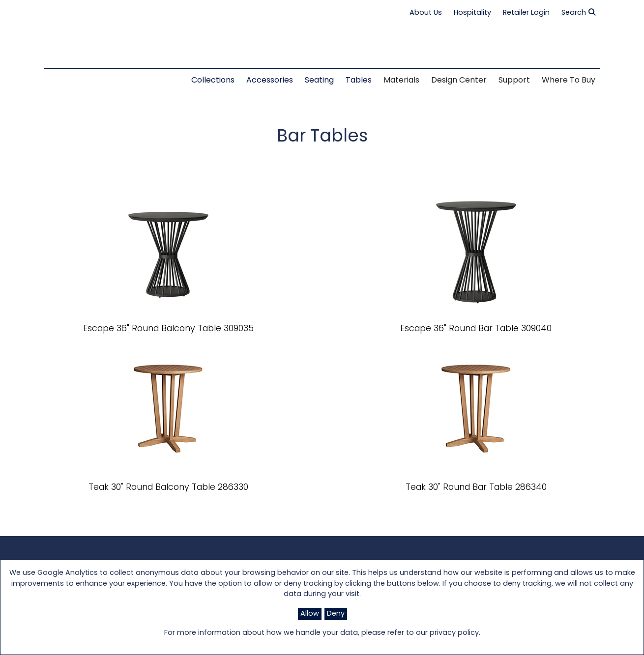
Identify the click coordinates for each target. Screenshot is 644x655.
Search (578, 13)
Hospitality (472, 13)
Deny (336, 614)
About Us (426, 13)
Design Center (459, 81)
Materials (401, 81)
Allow (309, 614)
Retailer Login (526, 13)
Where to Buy (568, 81)
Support (514, 81)
